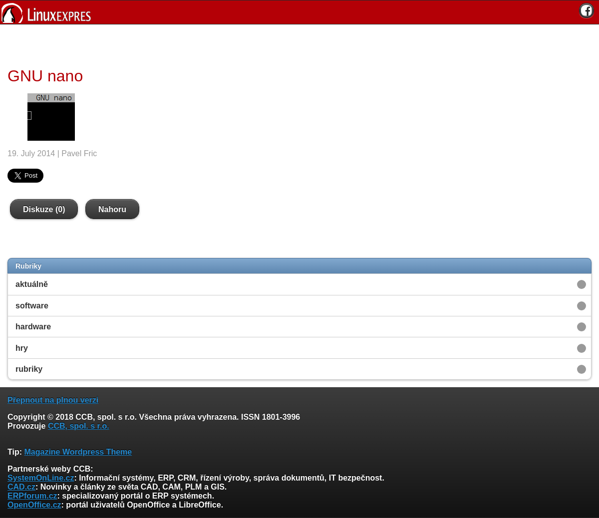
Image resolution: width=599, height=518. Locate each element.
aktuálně (31, 284)
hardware (33, 326)
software (31, 305)
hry (21, 348)
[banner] (299, 12)
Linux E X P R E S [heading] (299, 12)
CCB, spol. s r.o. (78, 426)
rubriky (28, 369)
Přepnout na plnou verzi (52, 400)
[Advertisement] (296, 44)
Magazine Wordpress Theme (78, 452)
